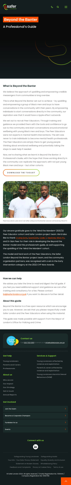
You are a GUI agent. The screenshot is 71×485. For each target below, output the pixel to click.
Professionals (9, 368)
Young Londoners (10, 361)
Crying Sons (21, 237)
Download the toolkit (21, 172)
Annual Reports (10, 395)
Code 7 (43, 237)
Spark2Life (33, 237)
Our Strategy (9, 387)
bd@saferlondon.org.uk (14, 294)
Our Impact (8, 383)
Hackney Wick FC (56, 237)
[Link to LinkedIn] (35, 446)
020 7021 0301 (29, 343)
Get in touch (8, 391)
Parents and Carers (11, 365)
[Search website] (58, 7)
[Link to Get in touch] (52, 7)
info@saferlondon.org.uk (55, 343)
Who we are (8, 380)
